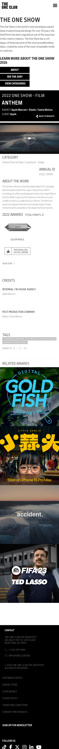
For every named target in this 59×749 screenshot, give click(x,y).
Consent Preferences (15, 712)
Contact (9, 630)
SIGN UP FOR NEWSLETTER (17, 725)
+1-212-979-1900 (17, 650)
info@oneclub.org (19, 655)
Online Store (9, 684)
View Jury (8, 263)
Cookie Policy (10, 698)
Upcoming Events (12, 678)
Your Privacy (9, 691)
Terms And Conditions (15, 705)
